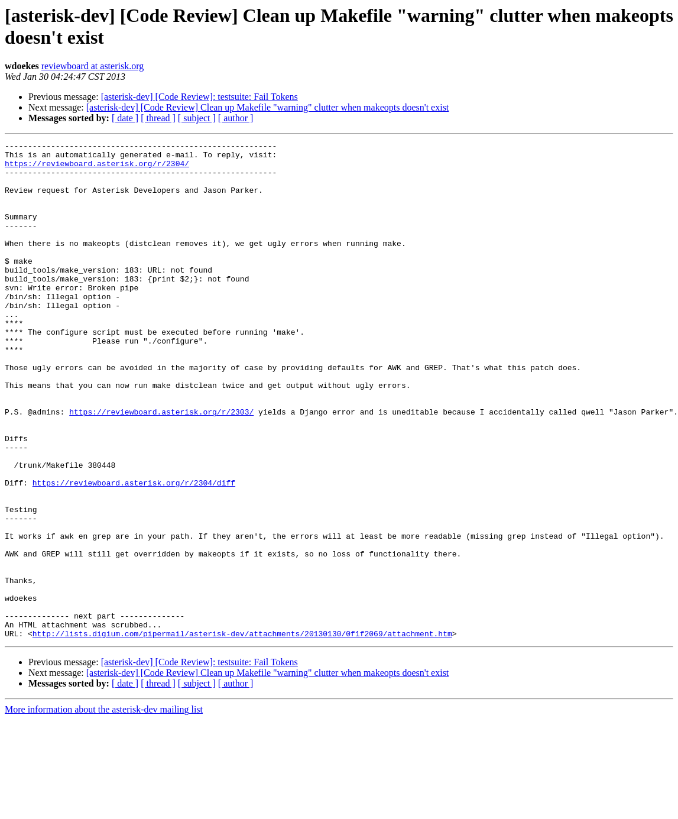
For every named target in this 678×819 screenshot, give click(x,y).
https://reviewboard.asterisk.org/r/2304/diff (134, 551)
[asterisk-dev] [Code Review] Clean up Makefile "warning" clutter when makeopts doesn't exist (267, 107)
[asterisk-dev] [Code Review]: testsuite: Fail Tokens (199, 97)
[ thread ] (158, 118)
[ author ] (236, 118)
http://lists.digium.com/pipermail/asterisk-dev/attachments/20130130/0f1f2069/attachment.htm (242, 732)
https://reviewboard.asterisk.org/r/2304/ (97, 168)
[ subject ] (197, 118)
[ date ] (125, 118)
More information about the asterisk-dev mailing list (104, 809)
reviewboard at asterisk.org (92, 66)
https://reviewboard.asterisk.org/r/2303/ (161, 466)
